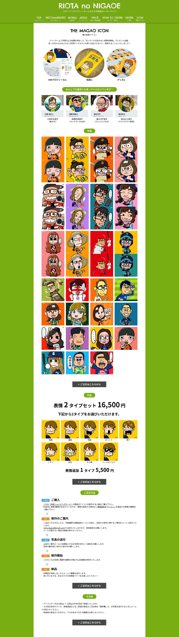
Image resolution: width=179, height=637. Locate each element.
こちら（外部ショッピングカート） (58, 504)
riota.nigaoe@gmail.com (53, 527)
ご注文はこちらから (89, 384)
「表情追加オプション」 (106, 506)
